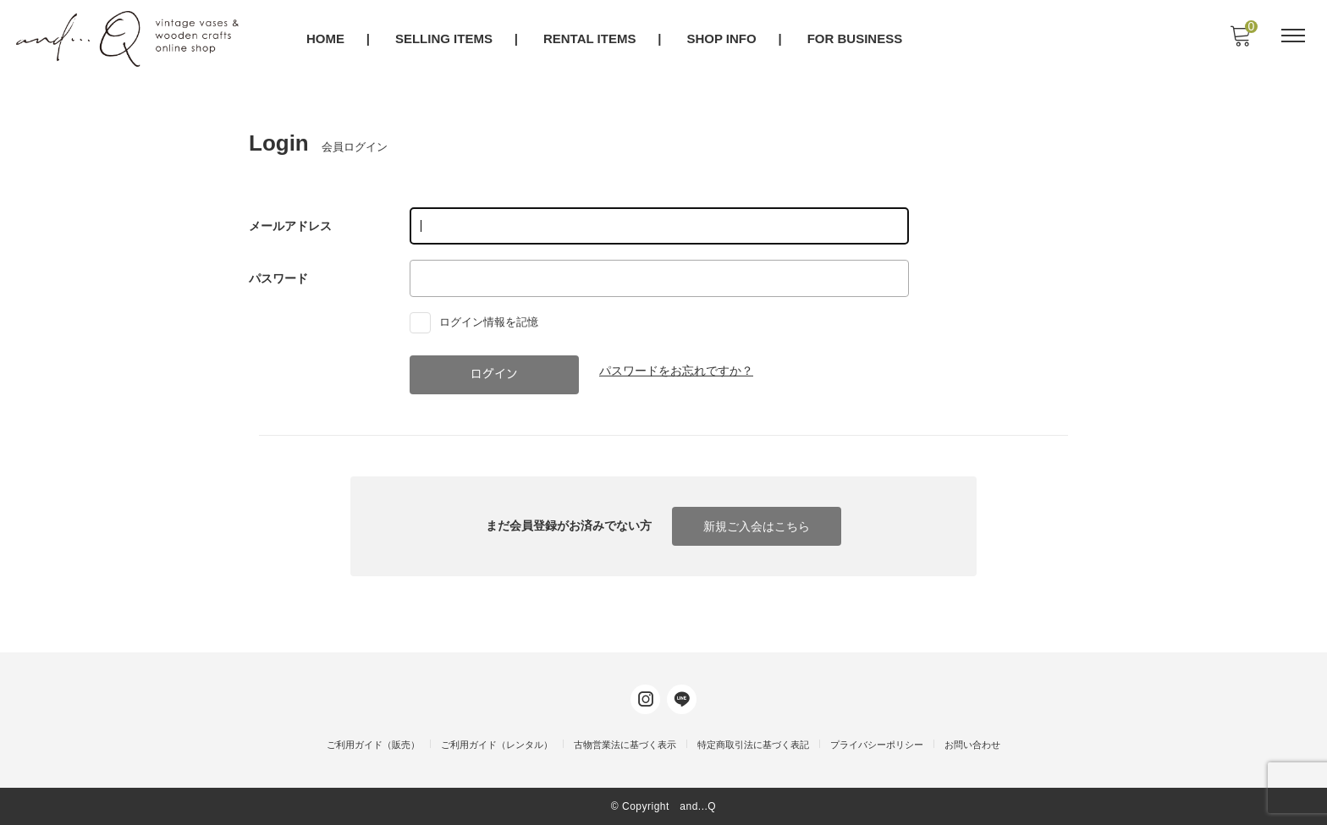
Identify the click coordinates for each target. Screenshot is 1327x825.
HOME (326, 39)
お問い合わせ (972, 745)
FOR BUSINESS (856, 39)
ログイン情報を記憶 (478, 321)
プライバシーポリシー (876, 745)
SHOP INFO (722, 39)
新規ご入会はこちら (756, 526)
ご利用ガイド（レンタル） (497, 745)
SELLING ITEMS (444, 39)
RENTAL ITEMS (590, 39)
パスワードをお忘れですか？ (676, 370)
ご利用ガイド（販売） (373, 745)
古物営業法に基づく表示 (625, 745)
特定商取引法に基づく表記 (753, 745)
